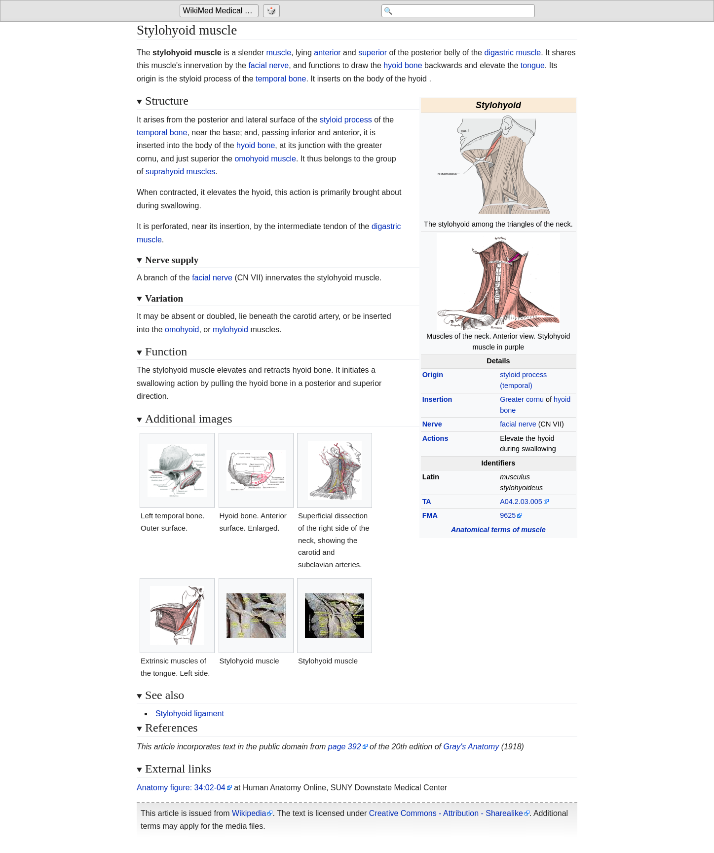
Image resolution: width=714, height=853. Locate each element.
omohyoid (182, 329)
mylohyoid (230, 329)
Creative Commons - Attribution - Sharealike (446, 813)
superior (372, 52)
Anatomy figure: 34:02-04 (181, 787)
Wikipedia (249, 813)
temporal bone (281, 79)
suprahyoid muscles (180, 171)
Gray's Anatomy (471, 746)
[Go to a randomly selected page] (272, 10)
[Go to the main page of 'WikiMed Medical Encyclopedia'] (220, 10)
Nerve (432, 424)
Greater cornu (522, 399)
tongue (533, 65)
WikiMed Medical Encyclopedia (221, 10)
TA (426, 501)
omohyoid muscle (265, 159)
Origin (432, 375)
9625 (508, 515)
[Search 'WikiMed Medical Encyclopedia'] (456, 10)
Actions (435, 438)
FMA (430, 515)
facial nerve (268, 65)
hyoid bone (402, 65)
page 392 (344, 746)
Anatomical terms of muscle (498, 530)
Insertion (437, 399)
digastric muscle (512, 52)
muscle (278, 52)
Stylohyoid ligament (189, 713)
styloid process (346, 120)
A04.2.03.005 (521, 501)
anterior (327, 52)
